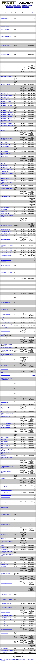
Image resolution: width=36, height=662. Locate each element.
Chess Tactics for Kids (4, 165)
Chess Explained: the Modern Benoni (6, 116)
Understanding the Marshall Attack (6, 615)
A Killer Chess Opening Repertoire (6, 350)
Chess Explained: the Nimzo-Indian (6, 118)
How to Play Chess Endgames (5, 314)
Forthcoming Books (30, 659)
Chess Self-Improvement (5, 156)
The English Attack (4, 211)
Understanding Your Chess (5, 625)
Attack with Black (3, 71)
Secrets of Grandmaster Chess (5, 497)
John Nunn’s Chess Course (5, 341)
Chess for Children (4, 128)
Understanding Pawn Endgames (6, 594)
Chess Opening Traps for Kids (5, 144)
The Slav (2, 545)
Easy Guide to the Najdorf (5, 198)
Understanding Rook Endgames (6, 603)
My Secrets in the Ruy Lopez (5, 420)
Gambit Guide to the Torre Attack (6, 252)
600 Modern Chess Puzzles (5, 57)
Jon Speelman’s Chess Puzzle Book (6, 347)
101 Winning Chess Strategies (5, 39)
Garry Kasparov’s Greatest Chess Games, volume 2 (6, 261)
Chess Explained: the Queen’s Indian (6, 123)
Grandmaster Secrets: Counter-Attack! (7, 275)
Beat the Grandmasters (4, 74)
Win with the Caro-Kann (4, 633)
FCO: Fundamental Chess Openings (6, 225)
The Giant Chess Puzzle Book (5, 265)
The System (3, 562)
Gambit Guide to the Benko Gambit (6, 248)
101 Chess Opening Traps (5, 29)
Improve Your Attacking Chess (5, 322)
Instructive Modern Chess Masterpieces (5, 335)
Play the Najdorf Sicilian (4, 443)
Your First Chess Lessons (4, 652)
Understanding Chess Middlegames (6, 583)
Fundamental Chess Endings (5, 239)
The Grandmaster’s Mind (5, 280)
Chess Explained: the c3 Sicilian (6, 101)
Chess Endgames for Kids (5, 97)
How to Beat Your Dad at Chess (6, 291)
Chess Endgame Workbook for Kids (6, 95)
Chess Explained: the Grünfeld (5, 110)
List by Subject (11, 659)
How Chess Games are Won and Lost (6, 282)
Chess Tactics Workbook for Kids (6, 167)
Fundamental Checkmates (5, 235)
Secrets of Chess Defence (5, 486)
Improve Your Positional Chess (5, 327)
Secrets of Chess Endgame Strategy (6, 490)
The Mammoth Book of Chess (5, 375)
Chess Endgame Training (4, 93)
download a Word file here (30, 12)
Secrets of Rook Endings (4, 529)
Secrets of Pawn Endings (4, 507)
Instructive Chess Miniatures (5, 331)
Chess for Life (3, 130)
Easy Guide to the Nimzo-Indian (6, 201)
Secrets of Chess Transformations (6, 495)
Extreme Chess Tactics (4, 219)
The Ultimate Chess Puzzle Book (6, 569)
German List (24, 659)
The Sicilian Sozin (3, 538)
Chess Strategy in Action (4, 159)
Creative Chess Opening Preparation (6, 178)
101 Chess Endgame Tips (5, 26)
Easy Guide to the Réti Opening (6, 204)
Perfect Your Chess (4, 431)
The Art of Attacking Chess (5, 61)
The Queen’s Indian (4, 455)
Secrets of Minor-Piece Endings (6, 499)
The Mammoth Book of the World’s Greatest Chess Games (6, 379)
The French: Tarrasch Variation (5, 233)
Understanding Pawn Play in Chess (6, 599)
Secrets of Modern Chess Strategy (6, 502)
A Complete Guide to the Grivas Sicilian (7, 173)
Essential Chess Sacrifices (5, 213)
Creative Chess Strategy (4, 180)
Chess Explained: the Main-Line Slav (6, 112)
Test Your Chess (3, 566)
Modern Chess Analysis (4, 404)
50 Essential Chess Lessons (5, 18)
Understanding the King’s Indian (6, 617)
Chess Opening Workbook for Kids (6, 146)
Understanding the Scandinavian (6, 621)
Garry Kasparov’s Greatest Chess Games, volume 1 (6, 256)
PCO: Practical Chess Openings (5, 427)
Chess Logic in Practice (4, 142)
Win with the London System (5, 637)
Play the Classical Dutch (4, 441)
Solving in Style (3, 547)
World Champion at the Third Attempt (7, 650)
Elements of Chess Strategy (5, 207)
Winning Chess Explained (5, 648)
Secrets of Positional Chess (5, 514)
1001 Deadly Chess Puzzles (5, 45)
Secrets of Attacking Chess (5, 481)
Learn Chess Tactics (4, 365)
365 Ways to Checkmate (4, 50)
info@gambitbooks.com (19, 657)
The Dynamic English (4, 192)
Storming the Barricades (4, 549)
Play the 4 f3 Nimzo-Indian (5, 437)
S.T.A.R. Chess (3, 478)
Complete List (5, 659)
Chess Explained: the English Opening (6, 105)
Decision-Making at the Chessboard (6, 185)
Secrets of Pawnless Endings (5, 511)
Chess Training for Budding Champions (7, 169)
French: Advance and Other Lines (6, 231)
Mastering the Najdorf (4, 402)
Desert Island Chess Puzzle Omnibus (6, 188)
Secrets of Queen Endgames (5, 524)
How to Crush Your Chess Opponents (6, 305)
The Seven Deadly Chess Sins (5, 534)
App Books (20, 659)
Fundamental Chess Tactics (5, 243)
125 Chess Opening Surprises (5, 48)
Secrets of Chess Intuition (5, 492)
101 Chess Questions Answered (6, 33)
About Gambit (2, 660)
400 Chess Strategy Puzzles (5, 54)
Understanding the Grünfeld (5, 612)
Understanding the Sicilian (5, 623)
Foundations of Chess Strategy (5, 229)
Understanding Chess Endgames (6, 577)
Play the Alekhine (3, 439)
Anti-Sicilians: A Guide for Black (6, 59)
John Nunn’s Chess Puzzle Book (6, 344)
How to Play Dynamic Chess (5, 317)
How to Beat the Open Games (5, 289)
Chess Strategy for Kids (4, 163)
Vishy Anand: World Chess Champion (6, 629)
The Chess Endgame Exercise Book (6, 88)
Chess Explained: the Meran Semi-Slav (7, 114)
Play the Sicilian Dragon (4, 447)
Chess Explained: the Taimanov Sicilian (7, 125)
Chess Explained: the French (5, 107)
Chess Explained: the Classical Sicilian (6, 103)
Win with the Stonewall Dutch (5, 641)
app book (33, 375)
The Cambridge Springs (4, 78)
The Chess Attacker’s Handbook (6, 81)
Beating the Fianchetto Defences (6, 76)
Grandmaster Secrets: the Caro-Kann (6, 272)
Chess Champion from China (5, 84)
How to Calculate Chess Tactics (5, 302)
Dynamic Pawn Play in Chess (5, 196)
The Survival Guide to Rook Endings (6, 558)
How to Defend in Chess (4, 309)
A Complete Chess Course (5, 171)
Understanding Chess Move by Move (6, 589)
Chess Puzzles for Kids (4, 151)
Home (1, 659)
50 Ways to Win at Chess (5, 22)
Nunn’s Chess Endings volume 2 (6, 425)
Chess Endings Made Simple (5, 99)
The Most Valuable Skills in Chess (6, 416)
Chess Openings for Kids (4, 148)
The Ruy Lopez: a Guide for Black (6, 475)
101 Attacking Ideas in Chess (5, 24)
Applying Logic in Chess (4, 66)
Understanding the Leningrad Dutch (6, 619)
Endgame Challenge (4, 209)
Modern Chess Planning (4, 411)
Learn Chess (3, 359)
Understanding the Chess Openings (6, 607)
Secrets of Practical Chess (5, 518)
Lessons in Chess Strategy (5, 369)
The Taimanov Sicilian (4, 564)
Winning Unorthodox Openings (6, 645)
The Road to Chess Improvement (6, 462)
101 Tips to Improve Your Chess (6, 36)
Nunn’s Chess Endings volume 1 (6, 423)
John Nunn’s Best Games (5, 337)
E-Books (15, 659)
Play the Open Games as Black (5, 445)
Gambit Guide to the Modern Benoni (6, 250)
